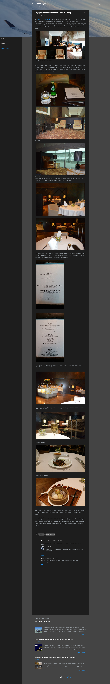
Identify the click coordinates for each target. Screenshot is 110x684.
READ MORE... (82, 634)
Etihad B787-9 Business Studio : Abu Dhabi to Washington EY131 (55, 639)
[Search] (99, 4)
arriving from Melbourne (44, 19)
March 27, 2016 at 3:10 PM (53, 558)
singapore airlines (50, 534)
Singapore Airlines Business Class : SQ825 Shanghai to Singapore (55, 657)
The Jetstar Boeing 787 (42, 621)
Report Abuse (5, 48)
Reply (42, 555)
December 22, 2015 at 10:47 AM (60, 547)
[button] (85, 13)
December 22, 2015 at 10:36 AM (55, 540)
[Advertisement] (95, 32)
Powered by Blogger (66, 677)
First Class (41, 534)
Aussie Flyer (41, 4)
